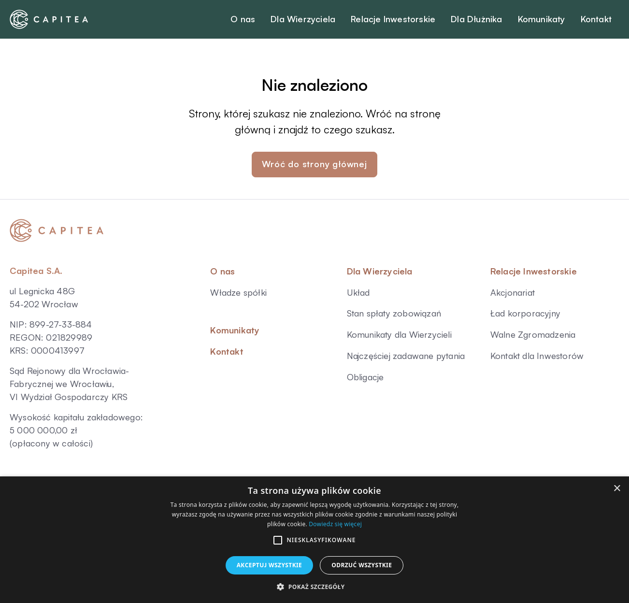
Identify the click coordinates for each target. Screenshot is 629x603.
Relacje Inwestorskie (533, 271)
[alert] (314, 539)
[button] (277, 540)
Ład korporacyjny (525, 313)
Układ (358, 292)
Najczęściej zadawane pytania (406, 355)
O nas (222, 271)
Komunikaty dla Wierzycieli (399, 334)
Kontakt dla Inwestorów (537, 355)
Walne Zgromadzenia (533, 334)
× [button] (616, 488)
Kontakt (226, 351)
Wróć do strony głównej (314, 163)
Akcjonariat (512, 292)
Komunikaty (234, 330)
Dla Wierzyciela (380, 271)
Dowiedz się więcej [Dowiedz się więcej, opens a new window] (335, 524)
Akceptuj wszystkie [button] (269, 565)
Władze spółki (238, 292)
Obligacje (365, 377)
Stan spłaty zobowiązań (394, 313)
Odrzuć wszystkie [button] (361, 565)
